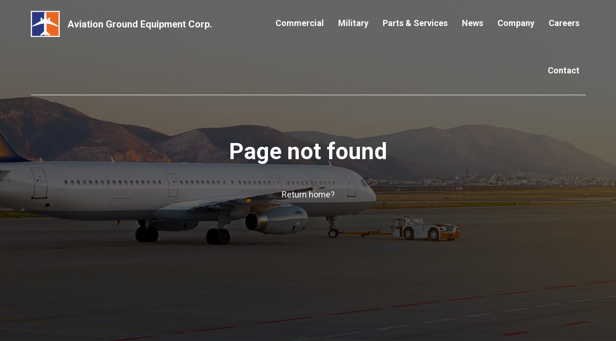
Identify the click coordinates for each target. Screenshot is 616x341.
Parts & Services (415, 23)
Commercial (300, 23)
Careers (564, 23)
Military (353, 23)
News (472, 23)
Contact (563, 70)
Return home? (308, 194)
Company (515, 23)
